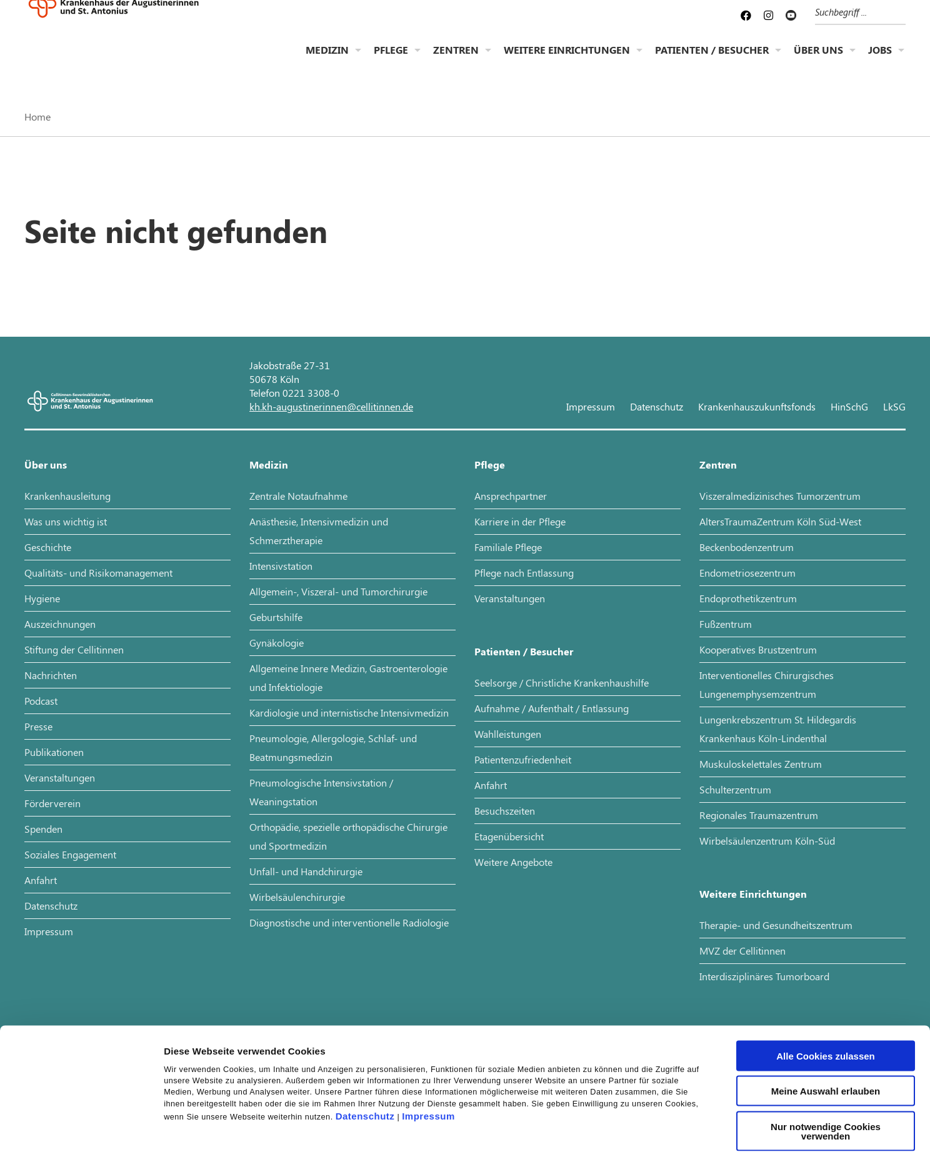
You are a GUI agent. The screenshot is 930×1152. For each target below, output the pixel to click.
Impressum (428, 1042)
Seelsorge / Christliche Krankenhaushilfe (561, 682)
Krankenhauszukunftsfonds (757, 406)
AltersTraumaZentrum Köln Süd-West (780, 521)
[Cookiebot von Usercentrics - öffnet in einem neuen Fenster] (81, 1127)
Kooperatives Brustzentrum (758, 649)
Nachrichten (50, 675)
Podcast (41, 700)
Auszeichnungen (60, 623)
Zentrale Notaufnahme (298, 495)
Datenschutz (365, 1042)
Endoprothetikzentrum (748, 598)
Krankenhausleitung (67, 495)
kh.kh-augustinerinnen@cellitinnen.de (331, 406)
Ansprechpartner (510, 495)
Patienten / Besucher (712, 59)
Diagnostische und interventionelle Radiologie (349, 922)
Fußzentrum (725, 623)
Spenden (43, 828)
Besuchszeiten (504, 810)
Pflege (391, 59)
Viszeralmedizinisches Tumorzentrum (780, 495)
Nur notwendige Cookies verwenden (826, 1057)
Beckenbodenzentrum (746, 547)
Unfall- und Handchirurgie (305, 871)
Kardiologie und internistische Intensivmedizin (349, 712)
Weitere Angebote (513, 861)
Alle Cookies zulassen (825, 981)
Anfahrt (40, 879)
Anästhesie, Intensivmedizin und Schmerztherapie (318, 531)
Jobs (880, 59)
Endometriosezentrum (747, 572)
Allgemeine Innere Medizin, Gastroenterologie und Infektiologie (348, 677)
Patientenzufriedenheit (522, 759)
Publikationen (54, 751)
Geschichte (47, 547)
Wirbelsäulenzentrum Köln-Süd (767, 840)
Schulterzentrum (735, 789)
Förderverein (52, 803)
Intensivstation (280, 565)
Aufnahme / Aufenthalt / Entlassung (551, 708)
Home (37, 116)
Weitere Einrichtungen (567, 59)
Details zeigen (664, 1127)
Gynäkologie (276, 642)
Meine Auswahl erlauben (826, 1017)
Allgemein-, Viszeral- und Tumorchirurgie (338, 591)
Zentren (456, 59)
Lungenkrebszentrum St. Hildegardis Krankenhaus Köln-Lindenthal (777, 729)
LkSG (894, 406)
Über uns (818, 59)
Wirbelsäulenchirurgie (297, 896)
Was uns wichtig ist (65, 521)
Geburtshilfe (275, 616)
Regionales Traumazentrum (758, 815)
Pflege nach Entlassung (524, 572)
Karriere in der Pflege (520, 521)
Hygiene (42, 598)
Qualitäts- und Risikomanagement (98, 572)
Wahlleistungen (507, 733)
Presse (38, 726)
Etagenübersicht (509, 836)
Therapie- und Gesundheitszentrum (775, 924)
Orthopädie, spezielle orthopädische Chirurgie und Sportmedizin (348, 836)
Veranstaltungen (59, 777)
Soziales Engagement (70, 854)
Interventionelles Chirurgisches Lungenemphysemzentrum (766, 684)
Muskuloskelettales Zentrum (760, 763)
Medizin (327, 59)
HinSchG (849, 406)
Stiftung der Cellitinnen (74, 649)
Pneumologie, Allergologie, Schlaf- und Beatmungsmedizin (333, 747)
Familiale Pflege (508, 547)
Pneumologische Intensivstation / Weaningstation (321, 792)
